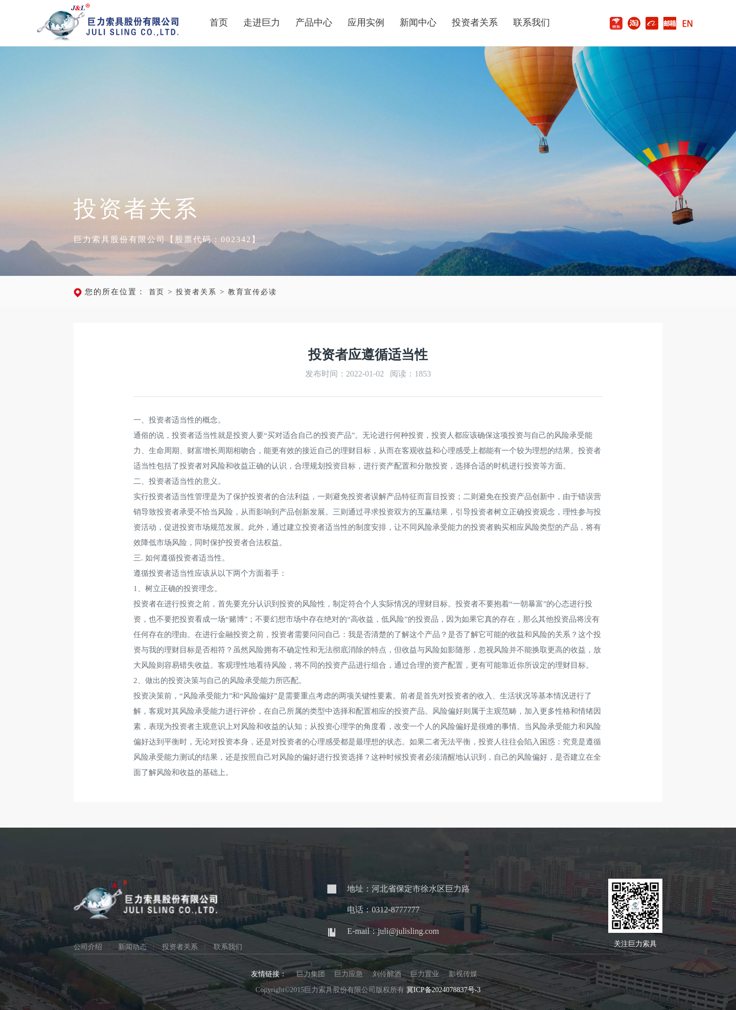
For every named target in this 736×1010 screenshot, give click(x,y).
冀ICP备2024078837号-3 (443, 990)
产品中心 (313, 22)
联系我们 (531, 22)
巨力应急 (348, 974)
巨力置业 (424, 974)
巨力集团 (310, 974)
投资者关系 (475, 22)
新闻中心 (418, 22)
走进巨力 (261, 22)
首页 (219, 22)
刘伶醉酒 (387, 974)
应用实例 (366, 22)
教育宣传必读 (252, 292)
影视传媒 (463, 974)
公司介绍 (88, 947)
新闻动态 (132, 947)
